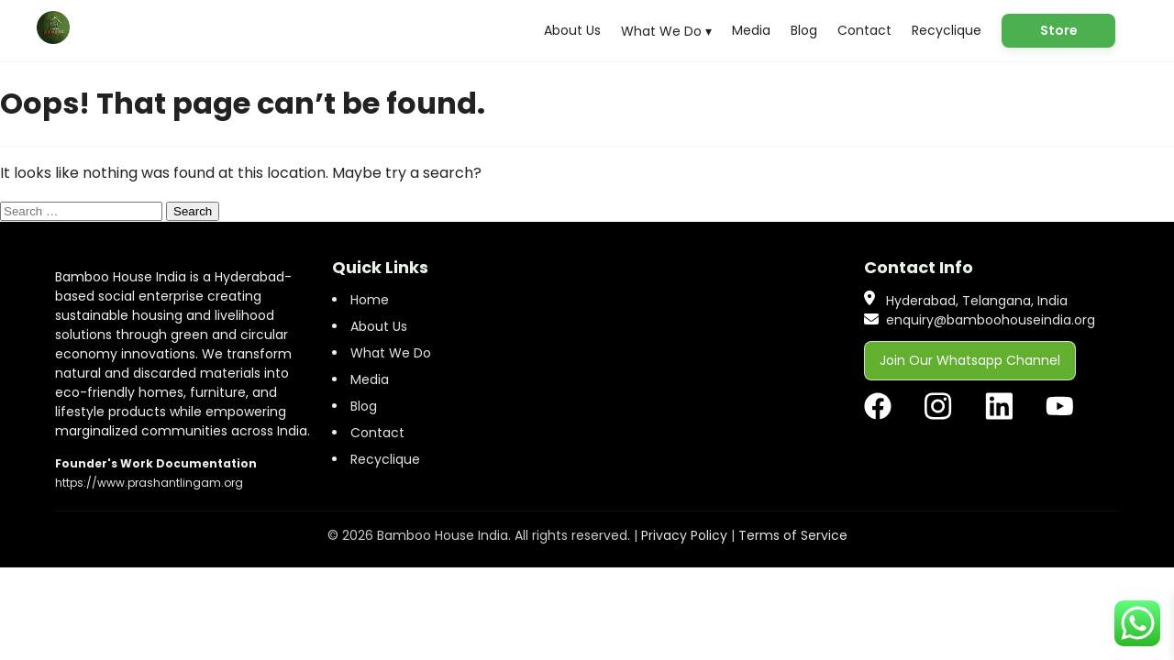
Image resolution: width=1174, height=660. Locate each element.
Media (751, 30)
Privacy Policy (684, 535)
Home (369, 300)
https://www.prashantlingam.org (149, 482)
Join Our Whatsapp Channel (970, 360)
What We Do (390, 353)
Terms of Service (792, 535)
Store (1059, 30)
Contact (864, 30)
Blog (804, 30)
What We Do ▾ (666, 31)
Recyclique (946, 30)
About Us (572, 30)
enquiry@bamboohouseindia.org (990, 320)
